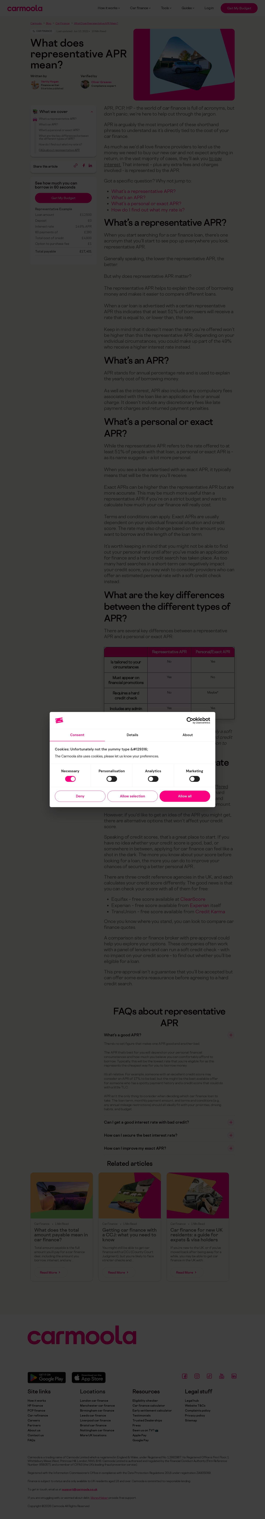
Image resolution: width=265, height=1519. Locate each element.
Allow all (185, 796)
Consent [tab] (77, 735)
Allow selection (132, 796)
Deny (80, 796)
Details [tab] (132, 735)
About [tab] (188, 735)
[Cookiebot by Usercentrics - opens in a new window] (194, 720)
